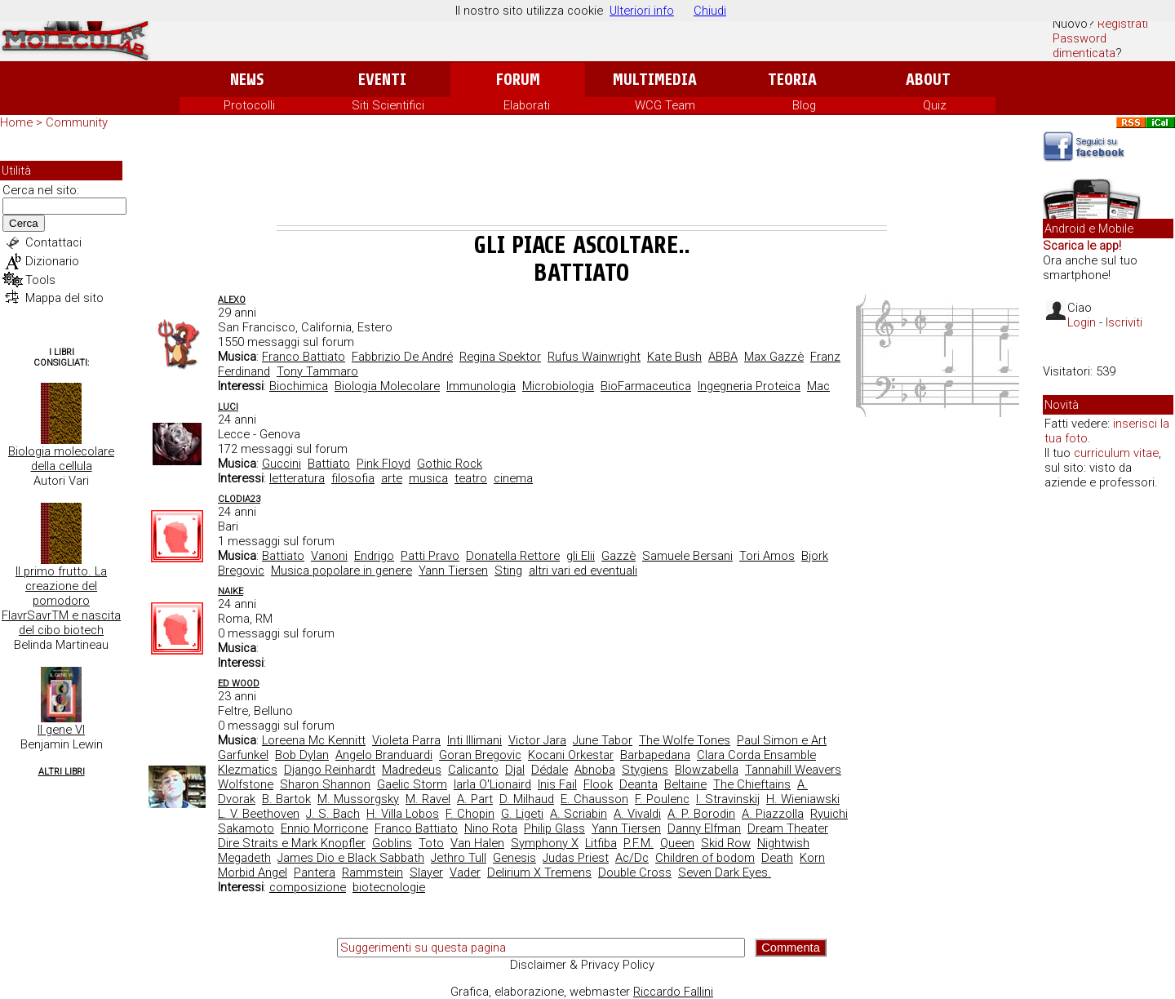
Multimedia (655, 79)
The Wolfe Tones (684, 740)
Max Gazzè (774, 356)
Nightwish (783, 843)
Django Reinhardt (329, 769)
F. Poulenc (662, 799)
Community (77, 122)
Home (16, 122)
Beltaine (685, 784)
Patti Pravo (430, 555)
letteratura (297, 478)
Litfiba (601, 843)
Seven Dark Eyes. (724, 872)
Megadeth (244, 857)
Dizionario (52, 261)
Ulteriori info (642, 10)
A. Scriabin (578, 813)
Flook (598, 784)
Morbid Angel (252, 872)
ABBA (723, 356)
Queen (677, 843)
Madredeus (411, 769)
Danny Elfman (704, 828)
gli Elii (580, 555)
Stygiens (645, 769)
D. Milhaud (526, 799)
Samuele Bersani (687, 555)
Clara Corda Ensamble (756, 755)
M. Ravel (428, 799)
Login (1081, 322)
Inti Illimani (474, 740)
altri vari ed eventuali (583, 570)
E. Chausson (594, 799)
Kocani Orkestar (571, 755)
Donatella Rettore (513, 555)
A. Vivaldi (637, 813)
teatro (470, 478)
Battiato (329, 463)
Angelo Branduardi (383, 755)
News (247, 79)
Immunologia (481, 386)
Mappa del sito (64, 298)
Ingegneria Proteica (749, 386)
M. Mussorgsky (358, 799)
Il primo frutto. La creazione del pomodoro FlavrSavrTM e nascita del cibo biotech (61, 600)
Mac (818, 386)
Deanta (638, 784)
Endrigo (374, 555)
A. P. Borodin (701, 813)
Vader (465, 872)
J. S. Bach (333, 813)
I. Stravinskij (728, 799)
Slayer (426, 872)
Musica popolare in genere (341, 570)
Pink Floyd (383, 463)
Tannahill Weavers (793, 769)
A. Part (475, 799)
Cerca (23, 223)
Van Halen (477, 843)
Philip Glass (554, 828)
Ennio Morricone (324, 828)
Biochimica (298, 386)
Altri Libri (61, 771)
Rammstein (372, 872)
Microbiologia (558, 386)
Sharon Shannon (325, 784)
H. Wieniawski (803, 799)
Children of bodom (705, 857)
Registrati (1122, 23)
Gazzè (618, 555)
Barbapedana (655, 755)
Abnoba (594, 769)
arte (391, 478)
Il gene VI (61, 729)
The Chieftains (752, 784)
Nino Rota (490, 828)
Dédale (549, 769)
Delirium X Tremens (539, 872)
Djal (515, 769)
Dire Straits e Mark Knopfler (292, 843)
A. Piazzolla (773, 813)
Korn (812, 857)
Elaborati (526, 105)
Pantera (314, 872)
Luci (228, 407)
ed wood (238, 683)
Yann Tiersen (453, 570)
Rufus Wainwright (594, 356)
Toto (431, 843)
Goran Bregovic (480, 755)
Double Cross (635, 872)
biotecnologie (388, 887)
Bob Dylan (302, 755)
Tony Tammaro (317, 371)
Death (777, 857)
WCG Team (665, 105)
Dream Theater (787, 828)
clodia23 (239, 499)
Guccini (281, 463)
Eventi (382, 79)
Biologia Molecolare (387, 386)
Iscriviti (1124, 322)
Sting (508, 570)
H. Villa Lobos (402, 813)
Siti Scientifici (388, 105)
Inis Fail (557, 784)
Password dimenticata (1084, 45)
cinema (513, 478)
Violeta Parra (406, 740)
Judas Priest (576, 857)
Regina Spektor (500, 356)
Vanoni (329, 555)
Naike (230, 591)
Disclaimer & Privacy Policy (582, 964)
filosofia (353, 478)
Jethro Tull (458, 857)
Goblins (392, 843)
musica (428, 478)
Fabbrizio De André (402, 356)
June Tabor (602, 740)
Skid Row (726, 843)
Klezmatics (247, 769)
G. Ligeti (522, 813)
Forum (517, 79)
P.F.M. (638, 843)
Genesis (514, 857)
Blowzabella (706, 769)
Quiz (935, 105)
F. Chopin (470, 813)
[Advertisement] (582, 180)
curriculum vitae (1116, 453)
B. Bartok (286, 799)
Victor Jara (537, 740)
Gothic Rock (449, 463)
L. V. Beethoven (258, 813)
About (928, 79)
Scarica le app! (1082, 245)
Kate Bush (674, 356)
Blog (804, 105)
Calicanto (473, 769)
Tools (40, 280)
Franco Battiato (303, 356)
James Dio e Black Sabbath (350, 857)
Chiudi (710, 10)
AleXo (232, 300)
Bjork (814, 555)
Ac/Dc (632, 857)
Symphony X (545, 843)
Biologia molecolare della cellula (61, 458)
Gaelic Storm (412, 784)
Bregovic (241, 570)
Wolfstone (245, 784)
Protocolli (249, 105)
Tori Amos (767, 555)
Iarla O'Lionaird (492, 784)
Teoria (792, 79)
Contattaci (53, 242)
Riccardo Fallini (673, 991)
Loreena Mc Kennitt (314, 740)
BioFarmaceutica (646, 386)
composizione (307, 887)
